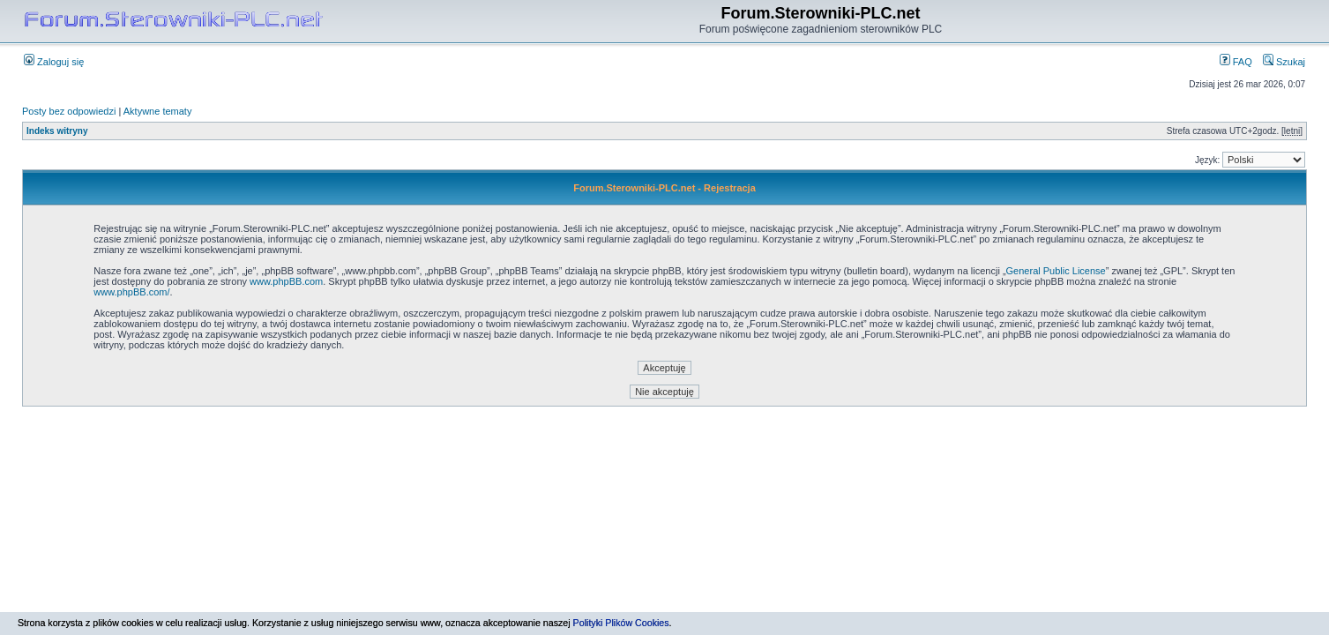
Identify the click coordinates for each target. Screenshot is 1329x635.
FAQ (1236, 61)
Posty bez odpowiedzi (69, 111)
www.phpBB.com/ (131, 292)
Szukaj (1284, 61)
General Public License (1056, 270)
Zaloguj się (54, 61)
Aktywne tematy (157, 111)
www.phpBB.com (286, 281)
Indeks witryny (56, 131)
